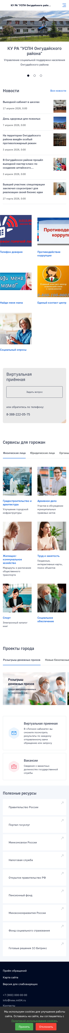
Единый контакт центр (51, 302)
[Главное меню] (63, 5)
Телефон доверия (11, 252)
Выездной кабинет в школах (21, 102)
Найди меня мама (11, 302)
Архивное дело (47, 501)
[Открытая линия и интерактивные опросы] (41, 76)
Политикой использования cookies (34, 1020)
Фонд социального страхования (29, 930)
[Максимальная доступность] (35, 76)
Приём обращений (15, 970)
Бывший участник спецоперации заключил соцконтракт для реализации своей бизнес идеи (24, 188)
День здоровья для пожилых (21, 118)
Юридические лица (42, 453)
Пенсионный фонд (20, 895)
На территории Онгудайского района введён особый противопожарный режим (22, 139)
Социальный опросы (13, 349)
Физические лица (14, 453)
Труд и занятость (48, 556)
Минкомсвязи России (23, 842)
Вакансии (31, 760)
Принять (24, 1026)
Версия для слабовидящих (20, 984)
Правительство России (23, 807)
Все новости (58, 90)
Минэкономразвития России (27, 913)
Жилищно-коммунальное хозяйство (12, 559)
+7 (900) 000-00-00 (15, 995)
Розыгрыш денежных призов (21, 660)
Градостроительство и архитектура (17, 502)
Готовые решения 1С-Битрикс (28, 948)
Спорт (7, 617)
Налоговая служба (21, 860)
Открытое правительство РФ (27, 877)
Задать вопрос (34, 391)
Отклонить (46, 1026)
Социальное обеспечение (45, 619)
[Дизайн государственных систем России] (28, 76)
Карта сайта (10, 977)
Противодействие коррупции (48, 253)
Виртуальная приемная (41, 723)
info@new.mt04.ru (14, 1000)
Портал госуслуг (19, 824)
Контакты (9, 1005)
